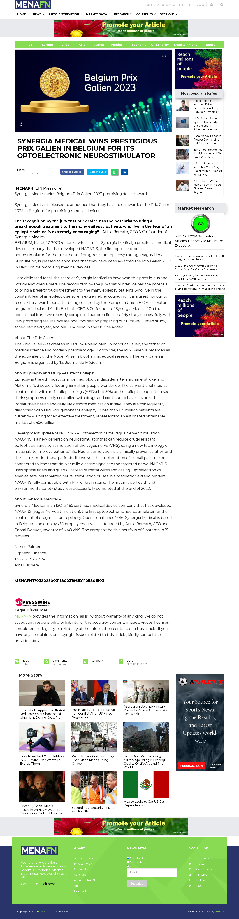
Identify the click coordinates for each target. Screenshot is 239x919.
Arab (66, 44)
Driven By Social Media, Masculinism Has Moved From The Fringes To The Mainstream (43, 809)
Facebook (199, 858)
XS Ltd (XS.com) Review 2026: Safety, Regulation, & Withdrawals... (197, 277)
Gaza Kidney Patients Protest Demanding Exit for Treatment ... (207, 139)
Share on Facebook (72, 171)
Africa (99, 44)
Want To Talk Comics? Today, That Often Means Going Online (93, 760)
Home (21, 14)
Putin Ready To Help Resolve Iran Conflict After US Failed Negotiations (93, 713)
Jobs (77, 885)
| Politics (115, 44)
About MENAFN (84, 880)
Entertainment (179, 44)
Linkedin (198, 880)
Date (21, 170)
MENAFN (24, 188)
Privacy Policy (83, 863)
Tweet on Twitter (98, 171)
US (26, 44)
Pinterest (198, 874)
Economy (139, 44)
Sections (167, 14)
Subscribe (137, 883)
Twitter (197, 863)
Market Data (96, 14)
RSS (195, 885)
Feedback (80, 891)
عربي (201, 5)
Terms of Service (84, 858)
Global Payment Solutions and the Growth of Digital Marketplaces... (200, 257)
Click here (47, 884)
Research (121, 14)
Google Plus (200, 869)
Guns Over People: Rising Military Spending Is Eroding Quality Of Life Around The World (144, 762)
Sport (208, 44)
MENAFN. (43, 911)
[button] (211, 5)
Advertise (80, 874)
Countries (144, 14)
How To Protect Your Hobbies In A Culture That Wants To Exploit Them (42, 760)
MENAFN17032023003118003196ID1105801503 (59, 580)
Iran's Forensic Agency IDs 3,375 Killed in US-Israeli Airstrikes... (207, 153)
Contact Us (81, 869)
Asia (82, 44)
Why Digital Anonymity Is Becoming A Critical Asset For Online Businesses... (197, 267)
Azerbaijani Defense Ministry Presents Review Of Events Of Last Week (146, 710)
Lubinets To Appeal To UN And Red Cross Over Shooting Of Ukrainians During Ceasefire (42, 713)
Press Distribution (64, 14)
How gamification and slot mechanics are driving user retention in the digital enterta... (201, 287)
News (37, 14)
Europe (47, 44)
